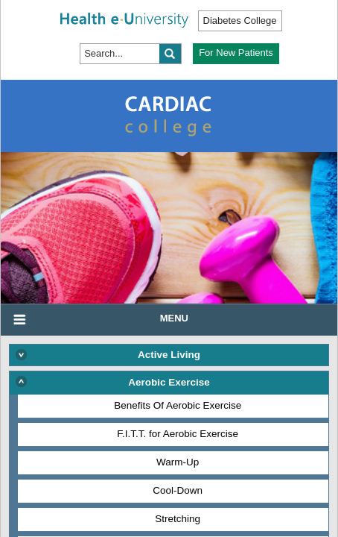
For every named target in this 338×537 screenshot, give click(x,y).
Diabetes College (240, 20)
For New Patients (236, 52)
